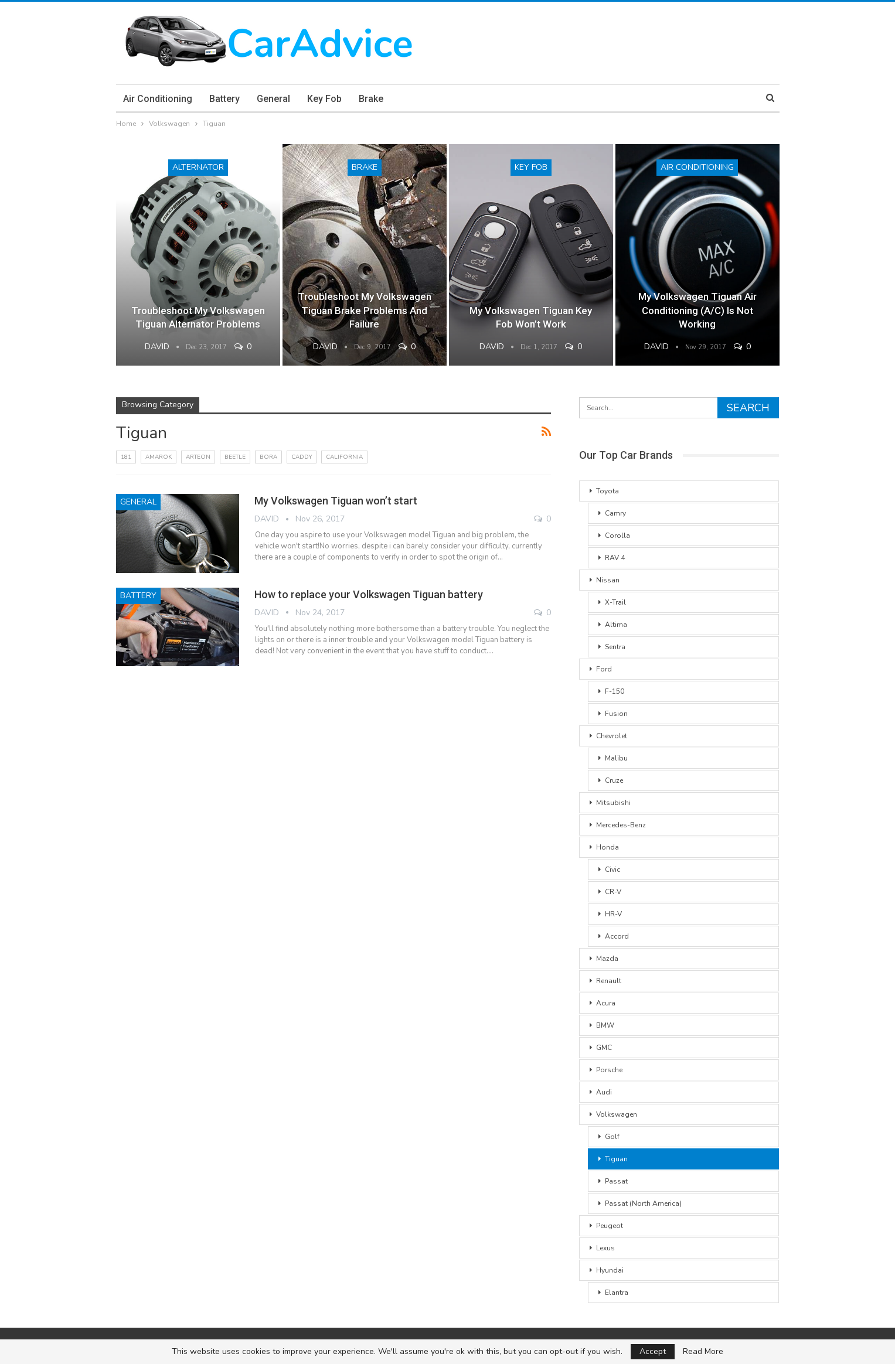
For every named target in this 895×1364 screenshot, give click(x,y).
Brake (371, 98)
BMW (605, 1025)
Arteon (198, 457)
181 (126, 457)
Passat (616, 1181)
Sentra (615, 647)
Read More (703, 1352)
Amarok (158, 457)
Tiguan (616, 1159)
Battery (224, 98)
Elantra (616, 1292)
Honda (607, 847)
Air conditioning (157, 98)
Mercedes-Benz (621, 825)
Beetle (235, 457)
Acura (605, 1003)
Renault (608, 981)
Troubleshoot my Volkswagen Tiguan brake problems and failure (364, 310)
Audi (604, 1092)
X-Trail (615, 602)
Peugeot (609, 1225)
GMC (604, 1047)
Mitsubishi (613, 802)
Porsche (609, 1070)
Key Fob (324, 98)
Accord (617, 936)
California (344, 457)
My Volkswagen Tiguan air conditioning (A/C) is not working (697, 310)
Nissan (608, 580)
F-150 (614, 691)
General (273, 98)
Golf (612, 1136)
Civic (612, 869)
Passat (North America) (643, 1203)
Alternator (198, 167)
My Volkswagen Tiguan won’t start (335, 501)
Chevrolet (611, 736)
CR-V (613, 891)
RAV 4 (615, 557)
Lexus (605, 1248)
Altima (616, 624)
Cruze (614, 780)
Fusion (616, 713)
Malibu (616, 758)
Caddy (301, 457)
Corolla (617, 535)
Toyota (607, 491)
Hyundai (610, 1270)
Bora (268, 457)
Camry (615, 513)
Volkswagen (616, 1114)
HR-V (613, 914)
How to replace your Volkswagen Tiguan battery (368, 594)
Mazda (607, 958)
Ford (604, 669)
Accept (652, 1351)
